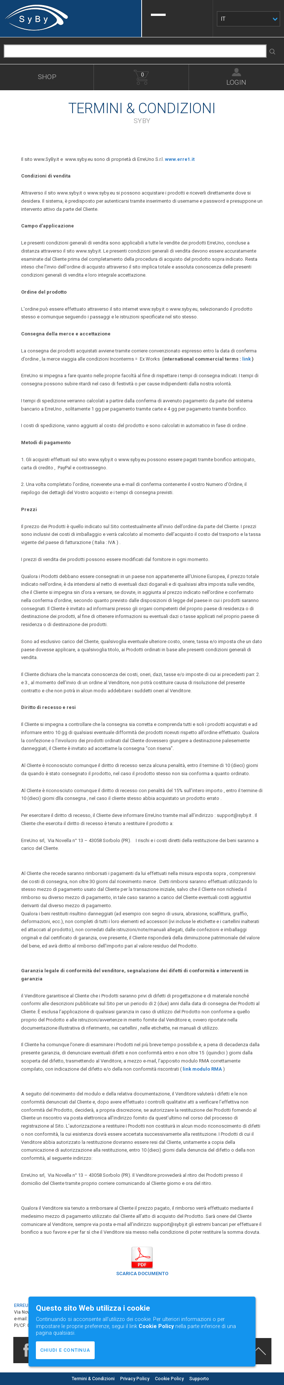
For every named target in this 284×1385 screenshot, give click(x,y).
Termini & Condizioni (94, 1378)
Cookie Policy (170, 1378)
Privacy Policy (135, 1378)
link (246, 359)
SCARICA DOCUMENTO (142, 1273)
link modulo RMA (202, 1069)
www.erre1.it (180, 159)
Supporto (199, 1378)
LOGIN (236, 82)
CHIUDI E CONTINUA (65, 1350)
